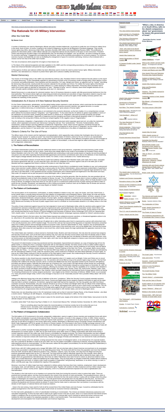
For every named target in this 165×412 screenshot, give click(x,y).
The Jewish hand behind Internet (130, 43)
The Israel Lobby (147, 254)
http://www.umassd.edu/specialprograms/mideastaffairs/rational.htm (33, 27)
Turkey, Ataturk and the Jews (128, 214)
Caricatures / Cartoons (126, 308)
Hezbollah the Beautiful (149, 140)
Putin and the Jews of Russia (151, 280)
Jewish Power (26, 20)
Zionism (3, 20)
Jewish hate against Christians (129, 98)
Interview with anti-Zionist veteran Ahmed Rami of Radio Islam (153, 166)
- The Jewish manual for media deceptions (153, 92)
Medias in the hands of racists (152, 292)
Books (144, 201)
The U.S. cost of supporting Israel (130, 211)
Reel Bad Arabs (124, 111)
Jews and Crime (147, 258)
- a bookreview (152, 277)
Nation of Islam (129, 199)
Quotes (121, 304)
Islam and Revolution (149, 87)
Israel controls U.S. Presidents (129, 34)
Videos (121, 119)
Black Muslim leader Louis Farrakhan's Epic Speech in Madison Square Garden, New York (152, 147)
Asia (157, 189)
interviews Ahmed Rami (129, 137)
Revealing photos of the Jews (129, 181)
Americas (150, 189)
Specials (71, 20)
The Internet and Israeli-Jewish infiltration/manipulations (152, 197)
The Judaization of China (150, 204)
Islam (49, 20)
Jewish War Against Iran (127, 55)
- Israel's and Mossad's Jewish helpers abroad (152, 262)
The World (39, 20)
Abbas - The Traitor (125, 260)
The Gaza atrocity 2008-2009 (151, 107)
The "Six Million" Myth (149, 274)
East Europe (157, 187)
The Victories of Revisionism (128, 38)
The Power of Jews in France (151, 212)
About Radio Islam (85, 20)
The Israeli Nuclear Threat (150, 271)
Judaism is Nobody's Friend (151, 78)
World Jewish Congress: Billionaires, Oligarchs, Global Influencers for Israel (152, 160)
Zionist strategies (125, 127)
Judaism (13, 20)
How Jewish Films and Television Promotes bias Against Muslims (153, 74)
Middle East (151, 190)
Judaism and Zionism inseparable (130, 178)
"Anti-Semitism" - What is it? (128, 115)
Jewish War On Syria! (149, 132)
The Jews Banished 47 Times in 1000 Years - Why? (129, 123)
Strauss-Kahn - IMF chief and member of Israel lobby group (151, 296)
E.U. (158, 191)
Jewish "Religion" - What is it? (152, 288)
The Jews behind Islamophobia (129, 31)
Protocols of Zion (125, 263)
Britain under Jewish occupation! (153, 173)
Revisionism (60, 20)
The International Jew (126, 133)
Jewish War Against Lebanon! (152, 84)
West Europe (149, 187)
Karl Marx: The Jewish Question (129, 107)
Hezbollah (127, 196)
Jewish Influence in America (128, 202)
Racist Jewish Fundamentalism (129, 189)
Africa (157, 190)
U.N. (151, 191)
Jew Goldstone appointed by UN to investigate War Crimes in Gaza (153, 216)
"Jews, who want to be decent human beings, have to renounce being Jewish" (130, 50)
